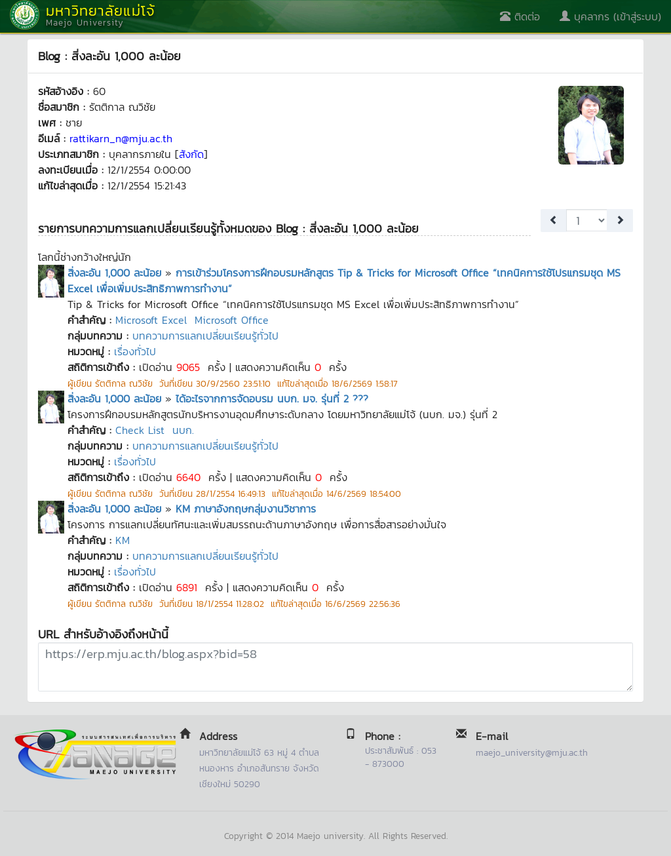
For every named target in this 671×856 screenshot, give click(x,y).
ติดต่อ (520, 16)
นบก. (183, 430)
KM (122, 540)
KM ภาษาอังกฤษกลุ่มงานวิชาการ (246, 508)
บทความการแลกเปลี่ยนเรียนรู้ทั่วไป (205, 335)
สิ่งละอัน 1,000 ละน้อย (114, 273)
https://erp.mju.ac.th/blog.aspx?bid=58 (335, 666)
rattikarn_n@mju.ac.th (120, 138)
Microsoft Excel (151, 320)
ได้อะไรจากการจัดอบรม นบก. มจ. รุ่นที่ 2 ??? (272, 398)
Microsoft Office (232, 320)
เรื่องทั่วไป (135, 351)
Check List (139, 430)
